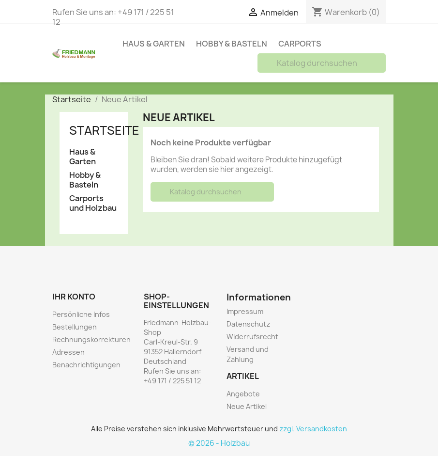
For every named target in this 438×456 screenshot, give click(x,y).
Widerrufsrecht (252, 336)
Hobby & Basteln (231, 43)
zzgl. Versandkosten (313, 428)
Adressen (68, 352)
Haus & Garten (153, 43)
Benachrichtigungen (86, 364)
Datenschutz (248, 324)
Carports (299, 43)
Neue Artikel (247, 406)
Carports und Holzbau (93, 203)
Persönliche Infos (81, 314)
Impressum (245, 311)
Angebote (243, 393)
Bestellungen (74, 326)
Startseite (104, 130)
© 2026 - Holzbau (219, 443)
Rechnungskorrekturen (91, 339)
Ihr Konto (73, 296)
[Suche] (321, 63)
